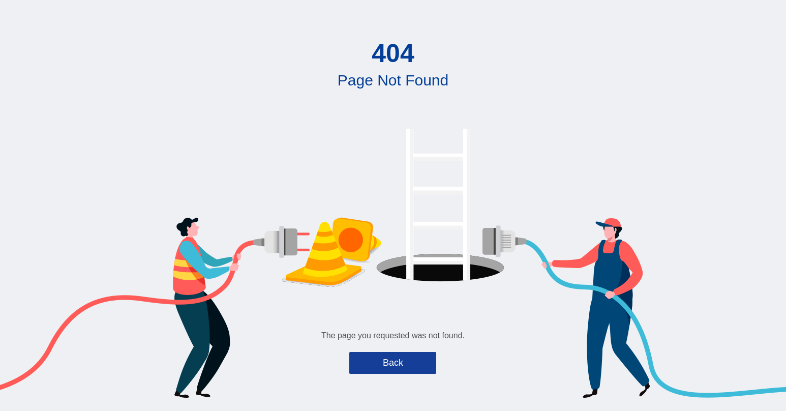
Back (393, 363)
